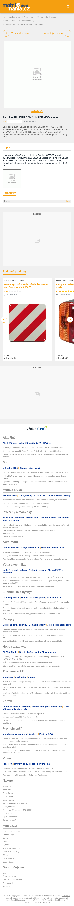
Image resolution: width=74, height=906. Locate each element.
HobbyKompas (9, 807)
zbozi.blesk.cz (8, 800)
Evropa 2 (6, 886)
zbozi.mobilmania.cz (12, 17)
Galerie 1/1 (37, 111)
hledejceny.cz (8, 786)
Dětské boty (7, 855)
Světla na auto (9, 21)
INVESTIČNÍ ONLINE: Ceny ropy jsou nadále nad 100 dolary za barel (31, 614)
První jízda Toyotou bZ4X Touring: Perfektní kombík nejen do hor (29, 556)
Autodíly (54, 17)
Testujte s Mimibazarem (12, 831)
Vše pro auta (42, 17)
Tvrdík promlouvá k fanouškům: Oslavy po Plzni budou (25, 775)
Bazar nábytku (8, 862)
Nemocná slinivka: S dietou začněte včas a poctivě (23, 714)
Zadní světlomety (26, 21)
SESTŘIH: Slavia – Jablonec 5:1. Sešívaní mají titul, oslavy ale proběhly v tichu (35, 772)
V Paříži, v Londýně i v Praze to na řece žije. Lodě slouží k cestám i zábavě (33, 448)
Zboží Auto (7, 813)
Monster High (8, 835)
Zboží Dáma (8, 796)
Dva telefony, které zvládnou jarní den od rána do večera (26, 503)
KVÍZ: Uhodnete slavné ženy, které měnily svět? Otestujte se (27, 662)
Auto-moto (28, 17)
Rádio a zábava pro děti (12, 880)
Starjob (6, 873)
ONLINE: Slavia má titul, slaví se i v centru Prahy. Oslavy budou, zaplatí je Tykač (36, 472)
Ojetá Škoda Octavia (11, 817)
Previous (4, 319)
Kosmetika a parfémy (11, 848)
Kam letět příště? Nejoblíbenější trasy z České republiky (25, 507)
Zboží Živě (7, 790)
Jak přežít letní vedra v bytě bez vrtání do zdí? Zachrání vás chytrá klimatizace (35, 500)
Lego (5, 841)
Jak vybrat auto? (9, 820)
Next (70, 319)
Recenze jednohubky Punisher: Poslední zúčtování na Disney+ (28, 586)
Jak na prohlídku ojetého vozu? (15, 803)
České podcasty (9, 876)
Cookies (54, 900)
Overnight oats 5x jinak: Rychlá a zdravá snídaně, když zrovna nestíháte (32, 641)
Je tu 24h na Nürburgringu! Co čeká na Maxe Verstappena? (27, 552)
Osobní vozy (8, 793)
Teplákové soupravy (11, 852)
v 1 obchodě (10, 358)
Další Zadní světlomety (14, 281)
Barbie (5, 838)
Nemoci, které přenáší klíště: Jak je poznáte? (21, 717)
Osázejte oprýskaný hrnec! (13, 536)
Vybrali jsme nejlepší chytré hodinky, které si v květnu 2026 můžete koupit (33, 577)
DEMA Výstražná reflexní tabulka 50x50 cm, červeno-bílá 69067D (26, 286)
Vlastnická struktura (42, 902)
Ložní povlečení (9, 858)
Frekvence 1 (8, 883)
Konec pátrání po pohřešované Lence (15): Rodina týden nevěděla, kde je (33, 451)
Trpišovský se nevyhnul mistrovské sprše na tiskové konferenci (28, 768)
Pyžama (6, 845)
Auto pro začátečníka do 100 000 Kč (17, 810)
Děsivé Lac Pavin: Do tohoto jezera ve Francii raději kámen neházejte (31, 666)
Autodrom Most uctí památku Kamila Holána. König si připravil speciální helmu (35, 559)
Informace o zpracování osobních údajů (33, 900)
